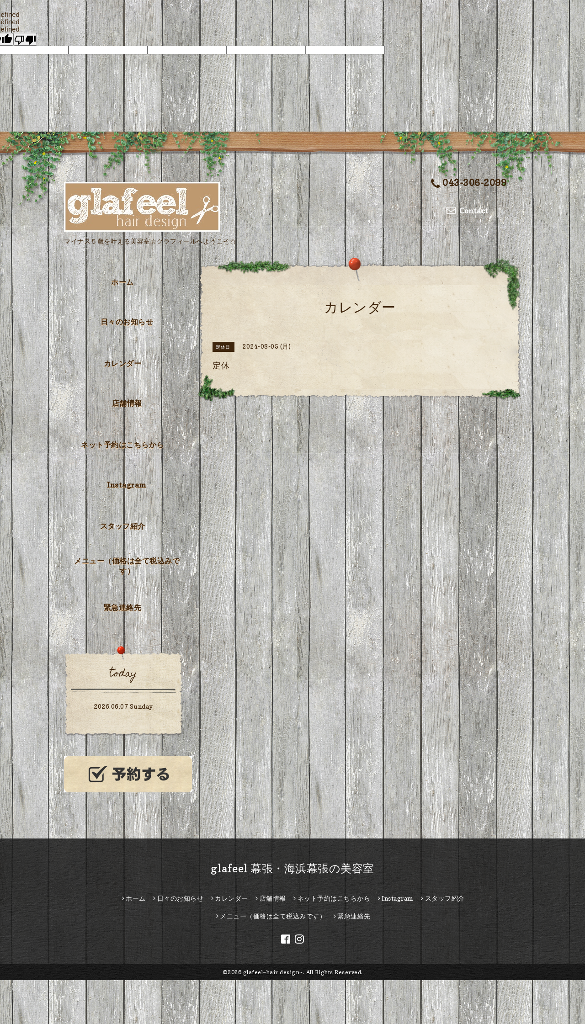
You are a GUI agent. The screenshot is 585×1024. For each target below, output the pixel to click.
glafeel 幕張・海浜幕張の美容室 (292, 868)
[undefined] (25, 39)
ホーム (122, 282)
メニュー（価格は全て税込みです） (127, 565)
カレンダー (123, 363)
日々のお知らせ (127, 321)
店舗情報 (127, 403)
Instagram (127, 484)
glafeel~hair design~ (273, 972)
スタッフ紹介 (122, 526)
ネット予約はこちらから (122, 444)
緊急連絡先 (123, 607)
